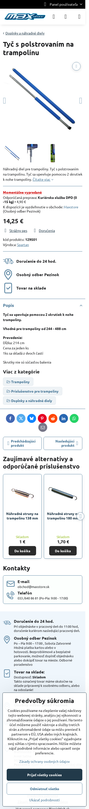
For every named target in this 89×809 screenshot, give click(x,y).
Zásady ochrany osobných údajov (44, 761)
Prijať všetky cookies (44, 774)
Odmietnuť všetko (44, 788)
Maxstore (71, 207)
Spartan (23, 244)
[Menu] (79, 17)
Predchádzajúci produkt (21, 443)
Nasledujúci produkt (66, 443)
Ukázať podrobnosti (44, 800)
